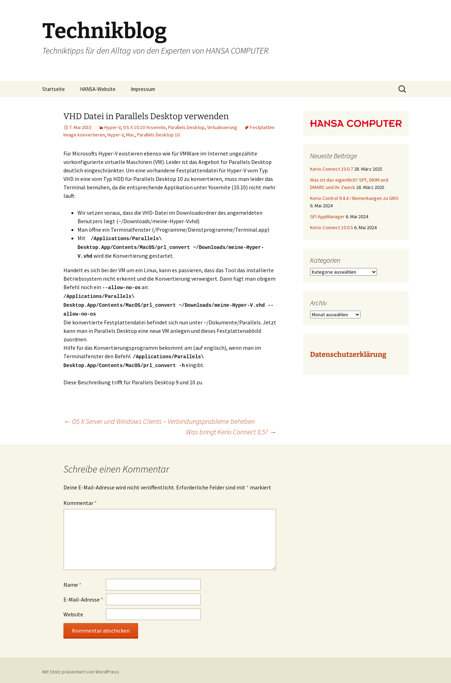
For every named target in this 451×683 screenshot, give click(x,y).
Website (73, 611)
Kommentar (80, 499)
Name (72, 581)
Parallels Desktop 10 (158, 135)
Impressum (143, 89)
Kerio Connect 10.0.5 (331, 227)
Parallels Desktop (186, 127)
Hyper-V (112, 127)
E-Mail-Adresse (83, 596)
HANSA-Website (98, 89)
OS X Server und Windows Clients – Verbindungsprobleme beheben (159, 418)
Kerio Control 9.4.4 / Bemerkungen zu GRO (354, 198)
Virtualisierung (222, 127)
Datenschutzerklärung (348, 354)
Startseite (53, 89)
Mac (130, 135)
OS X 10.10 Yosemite (144, 127)
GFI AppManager (327, 216)
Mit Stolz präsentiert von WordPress (80, 668)
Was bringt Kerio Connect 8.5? (231, 428)
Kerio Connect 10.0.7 (331, 169)
